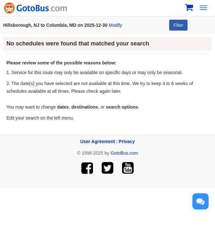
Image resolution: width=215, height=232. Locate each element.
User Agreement (97, 141)
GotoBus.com (124, 153)
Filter (178, 25)
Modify (115, 25)
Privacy (127, 141)
